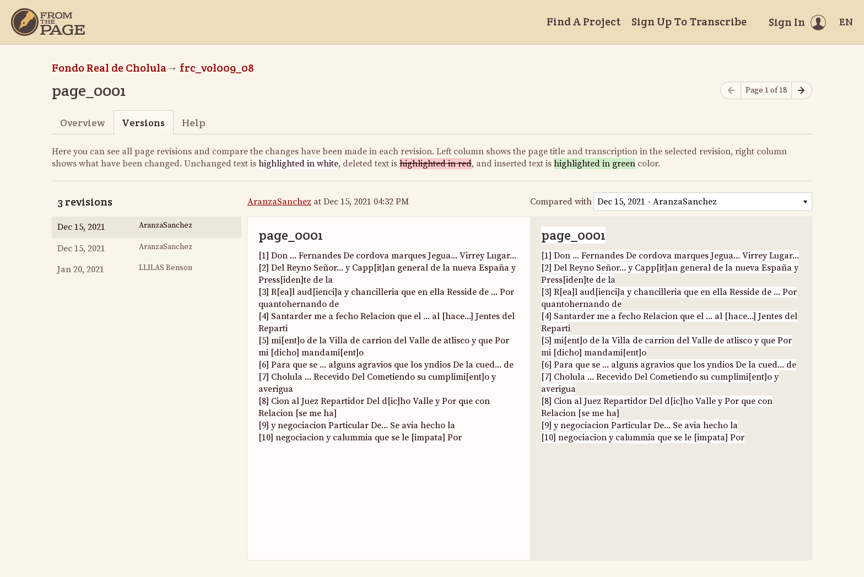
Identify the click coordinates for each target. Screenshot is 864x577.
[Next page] (801, 91)
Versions (143, 122)
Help (194, 122)
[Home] (48, 22)
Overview (82, 122)
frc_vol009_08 (217, 68)
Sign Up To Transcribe (689, 21)
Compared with (561, 201)
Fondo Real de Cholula (109, 68)
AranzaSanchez (279, 201)
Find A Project (583, 21)
